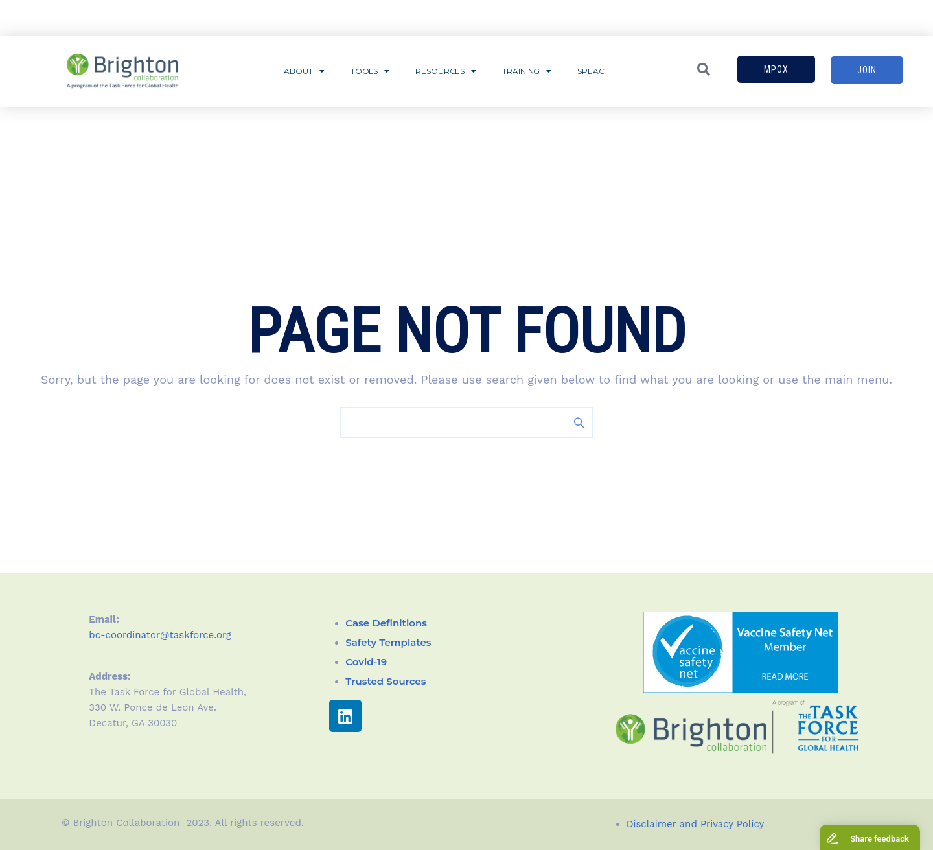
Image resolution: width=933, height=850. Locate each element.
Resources (445, 71)
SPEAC (591, 71)
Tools (370, 71)
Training (526, 71)
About (304, 71)
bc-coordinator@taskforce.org (160, 635)
